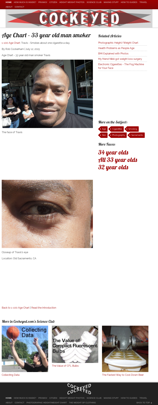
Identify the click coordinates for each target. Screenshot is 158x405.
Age (104, 129)
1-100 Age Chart (11, 42)
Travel (143, 2)
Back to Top (143, 402)
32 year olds (113, 167)
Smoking (132, 129)
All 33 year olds (117, 159)
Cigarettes (117, 129)
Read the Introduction (43, 307)
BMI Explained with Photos (113, 53)
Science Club (94, 2)
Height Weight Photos (72, 2)
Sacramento (137, 135)
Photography (118, 135)
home (9, 2)
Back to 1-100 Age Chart (15, 307)
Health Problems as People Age (116, 48)
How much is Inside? (25, 2)
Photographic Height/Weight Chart (118, 42)
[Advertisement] (47, 158)
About (9, 7)
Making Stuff (111, 2)
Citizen (53, 2)
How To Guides (129, 2)
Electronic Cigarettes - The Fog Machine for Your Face (121, 66)
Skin (104, 135)
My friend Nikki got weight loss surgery (120, 58)
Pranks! (42, 2)
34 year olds (113, 152)
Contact (19, 7)
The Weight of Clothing (82, 402)
